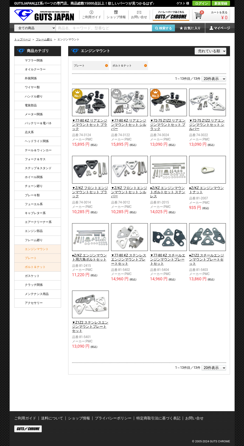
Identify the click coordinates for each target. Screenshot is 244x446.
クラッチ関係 (34, 284)
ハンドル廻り (34, 96)
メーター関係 (34, 114)
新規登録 (220, 3)
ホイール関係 (34, 177)
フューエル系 (34, 204)
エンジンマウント (37, 249)
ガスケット (32, 276)
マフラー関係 (34, 60)
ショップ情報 (116, 17)
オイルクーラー (35, 69)
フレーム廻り (34, 240)
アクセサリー (34, 303)
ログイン (201, 3)
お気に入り (192, 28)
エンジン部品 (34, 231)
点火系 (29, 132)
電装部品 (31, 105)
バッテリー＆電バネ (38, 123)
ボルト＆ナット (129, 65)
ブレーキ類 (32, 195)
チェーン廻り (34, 186)
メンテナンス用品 (37, 294)
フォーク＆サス (35, 159)
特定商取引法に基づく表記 (158, 418)
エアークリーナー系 (38, 222)
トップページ (22, 39)
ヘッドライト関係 (37, 141)
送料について (52, 418)
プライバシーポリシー (113, 418)
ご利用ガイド (91, 17)
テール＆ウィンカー (38, 150)
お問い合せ (139, 17)
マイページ (217, 28)
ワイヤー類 (32, 87)
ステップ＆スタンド (38, 168)
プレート (91, 65)
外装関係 (31, 78)
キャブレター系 (35, 213)
